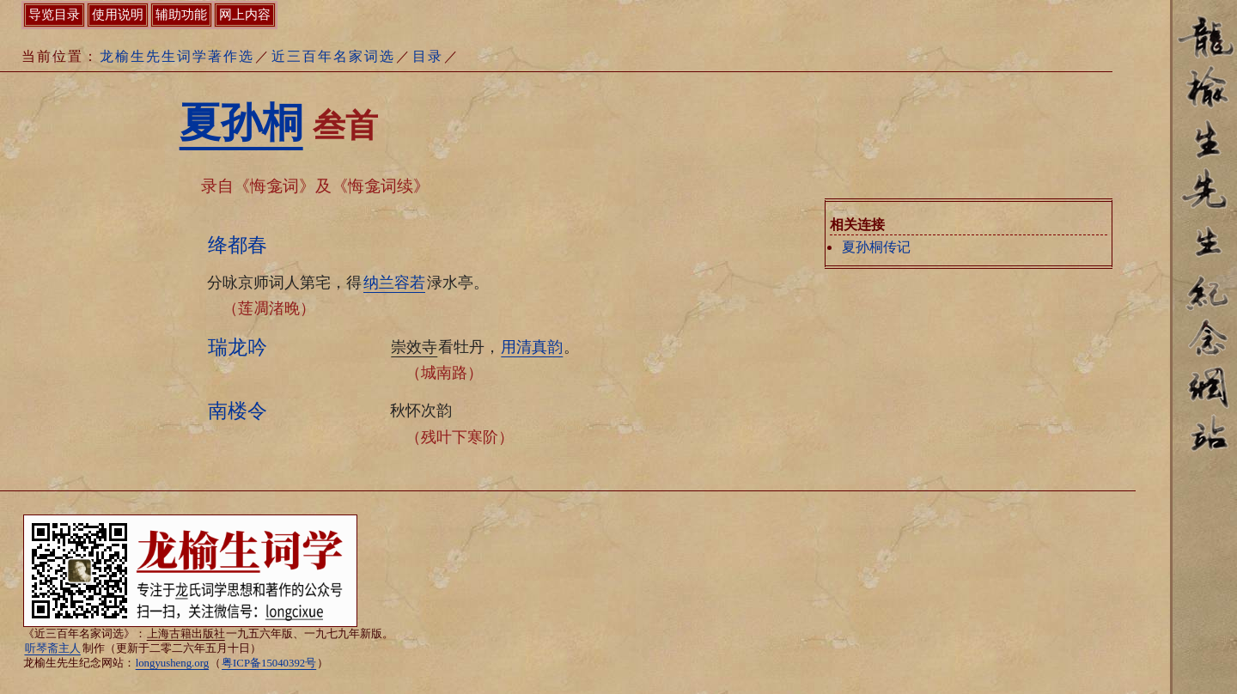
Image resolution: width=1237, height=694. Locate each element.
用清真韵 (532, 347)
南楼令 (237, 410)
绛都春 (237, 245)
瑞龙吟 (237, 347)
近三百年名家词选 (333, 56)
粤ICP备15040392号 (269, 663)
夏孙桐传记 (876, 247)
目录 (427, 56)
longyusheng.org (172, 663)
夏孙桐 (241, 122)
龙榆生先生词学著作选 (177, 56)
